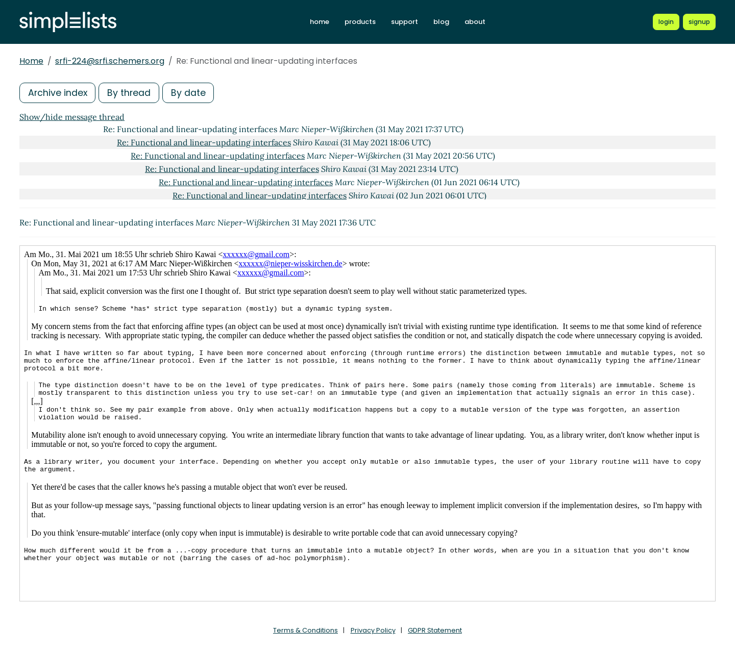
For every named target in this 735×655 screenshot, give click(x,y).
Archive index (58, 92)
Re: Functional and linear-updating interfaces (204, 142)
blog (441, 22)
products (360, 22)
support (404, 22)
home (319, 22)
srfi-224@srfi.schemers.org (109, 61)
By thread (131, 92)
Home (31, 61)
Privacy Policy (373, 630)
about (474, 22)
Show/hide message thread (72, 117)
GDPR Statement (435, 630)
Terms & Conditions (305, 630)
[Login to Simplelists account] (666, 22)
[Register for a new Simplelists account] (699, 22)
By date (190, 92)
